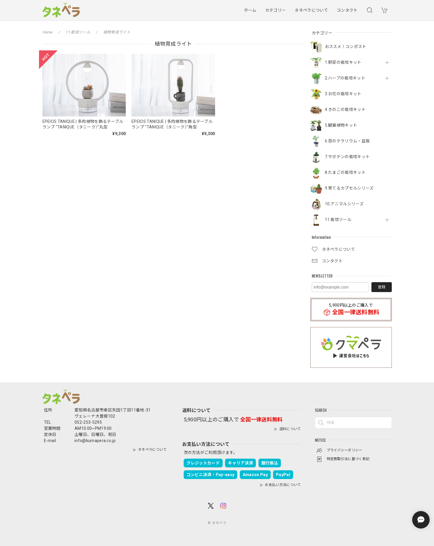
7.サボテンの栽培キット (347, 156)
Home (47, 32)
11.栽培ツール (338, 219)
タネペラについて (311, 10)
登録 (381, 287)
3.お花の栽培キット (343, 93)
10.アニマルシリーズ (344, 204)
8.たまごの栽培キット (345, 172)
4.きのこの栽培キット (345, 109)
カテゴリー (275, 10)
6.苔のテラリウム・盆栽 (347, 141)
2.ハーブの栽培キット (345, 78)
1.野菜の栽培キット (343, 62)
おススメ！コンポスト (345, 46)
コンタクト (347, 10)
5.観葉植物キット (341, 125)
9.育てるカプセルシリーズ (349, 188)
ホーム (250, 10)
